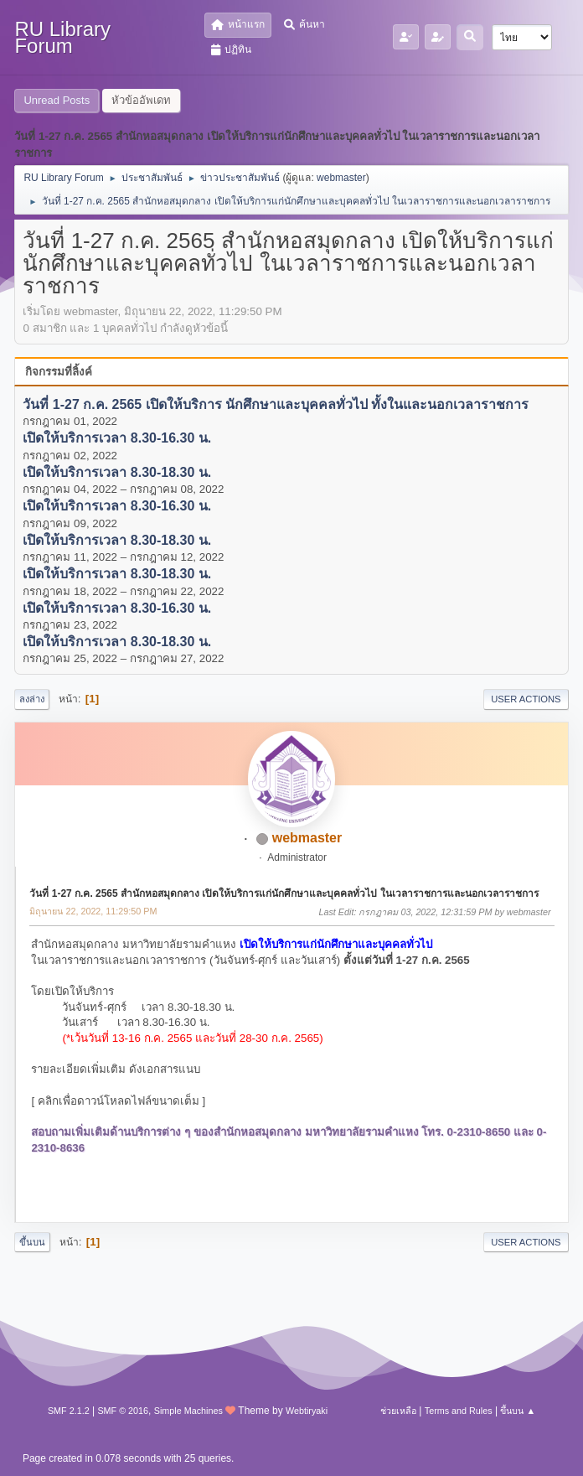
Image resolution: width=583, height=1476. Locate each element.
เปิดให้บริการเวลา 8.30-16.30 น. (117, 439)
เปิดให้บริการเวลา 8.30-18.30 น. (117, 472)
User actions (525, 699)
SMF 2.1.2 (69, 1411)
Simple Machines (188, 1411)
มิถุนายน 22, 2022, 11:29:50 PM (93, 911)
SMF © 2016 (122, 1411)
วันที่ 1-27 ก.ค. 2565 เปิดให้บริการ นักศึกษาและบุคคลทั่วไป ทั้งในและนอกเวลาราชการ (276, 404)
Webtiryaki (307, 1411)
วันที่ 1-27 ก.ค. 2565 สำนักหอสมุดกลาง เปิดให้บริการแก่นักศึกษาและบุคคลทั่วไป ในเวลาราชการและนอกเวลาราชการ (283, 893)
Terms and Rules (459, 1411)
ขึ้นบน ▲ (517, 1411)
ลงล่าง (31, 699)
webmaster (341, 178)
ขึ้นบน (32, 1242)
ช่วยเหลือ (398, 1411)
